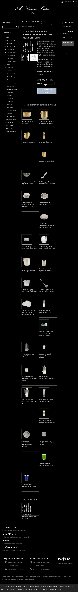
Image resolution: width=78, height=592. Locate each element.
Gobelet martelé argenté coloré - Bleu (29, 485)
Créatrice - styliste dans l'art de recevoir (15, 537)
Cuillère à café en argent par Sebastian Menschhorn (29, 516)
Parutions (19, 544)
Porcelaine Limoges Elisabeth (10, 95)
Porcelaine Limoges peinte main (11, 61)
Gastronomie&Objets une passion (13, 530)
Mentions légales (55, 576)
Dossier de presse (8, 544)
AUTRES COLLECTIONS (10, 44)
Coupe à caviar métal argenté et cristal (29, 183)
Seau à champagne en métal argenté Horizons (29, 270)
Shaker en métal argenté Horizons (45, 311)
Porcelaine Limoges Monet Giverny (11, 110)
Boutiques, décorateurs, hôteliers (13, 550)
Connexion (66, 2)
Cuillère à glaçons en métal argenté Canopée (47, 290)
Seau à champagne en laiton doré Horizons (46, 122)
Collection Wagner (10, 103)
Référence (41, 71)
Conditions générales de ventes (36, 576)
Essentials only (22, 589)
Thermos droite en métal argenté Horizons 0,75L (47, 378)
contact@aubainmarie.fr (65, 563)
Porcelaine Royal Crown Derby (12, 75)
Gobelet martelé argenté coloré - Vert (46, 464)
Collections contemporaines (12, 87)
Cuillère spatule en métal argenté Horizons (47, 183)
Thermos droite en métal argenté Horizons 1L (29, 401)
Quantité (39, 83)
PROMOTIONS (10, 132)
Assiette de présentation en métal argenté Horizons (46, 225)
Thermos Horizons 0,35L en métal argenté (47, 421)
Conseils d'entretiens (10, 579)
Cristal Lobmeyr (12, 52)
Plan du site (67, 576)
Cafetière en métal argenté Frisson (28, 355)
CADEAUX (9, 122)
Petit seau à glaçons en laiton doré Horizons (29, 143)
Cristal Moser (11, 55)
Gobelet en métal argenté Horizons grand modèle (29, 378)
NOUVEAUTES (10, 119)
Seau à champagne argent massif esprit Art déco (47, 248)
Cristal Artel (10, 49)
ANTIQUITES (10, 116)
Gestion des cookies (26, 579)
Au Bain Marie (9, 527)
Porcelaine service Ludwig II (12, 81)
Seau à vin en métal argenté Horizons (46, 270)
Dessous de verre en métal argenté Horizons (29, 247)
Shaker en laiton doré (46, 142)
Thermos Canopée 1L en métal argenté (46, 400)
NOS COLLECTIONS (10, 38)
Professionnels (9, 547)
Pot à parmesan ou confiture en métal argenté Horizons (28, 204)
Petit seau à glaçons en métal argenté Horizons (29, 290)
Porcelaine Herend (10, 69)
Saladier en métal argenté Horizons (45, 203)
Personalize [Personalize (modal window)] (44, 589)
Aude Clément (9, 534)
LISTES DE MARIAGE (9, 127)
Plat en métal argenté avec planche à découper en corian (29, 312)
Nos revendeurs (17, 576)
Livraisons (6, 576)
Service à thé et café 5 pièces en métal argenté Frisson (46, 333)
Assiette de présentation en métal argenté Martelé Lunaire (29, 443)
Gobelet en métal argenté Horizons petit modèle (46, 356)
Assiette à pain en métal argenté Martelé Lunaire (46, 443)
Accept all (63, 586)
